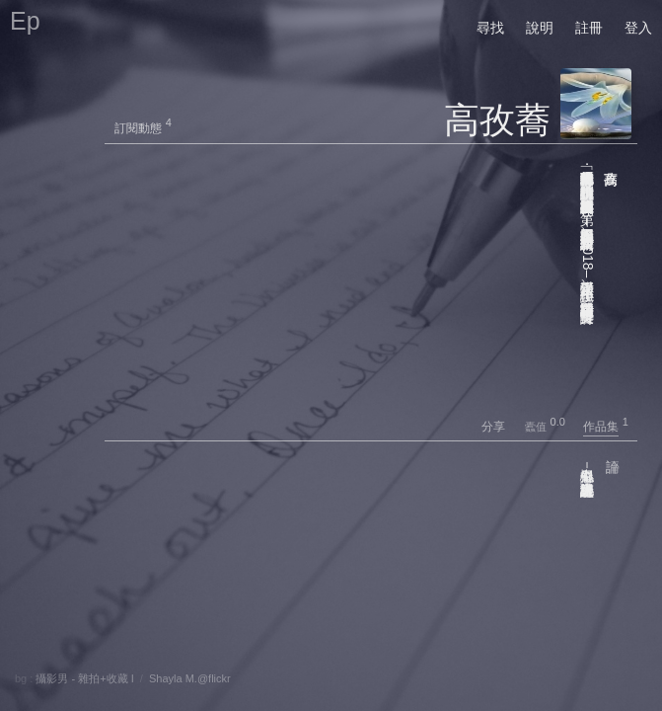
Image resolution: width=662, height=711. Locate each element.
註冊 (589, 28)
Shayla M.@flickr (190, 678)
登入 (638, 28)
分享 (501, 427)
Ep (25, 21)
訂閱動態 (138, 128)
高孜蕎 (497, 120)
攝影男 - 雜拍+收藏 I (84, 678)
